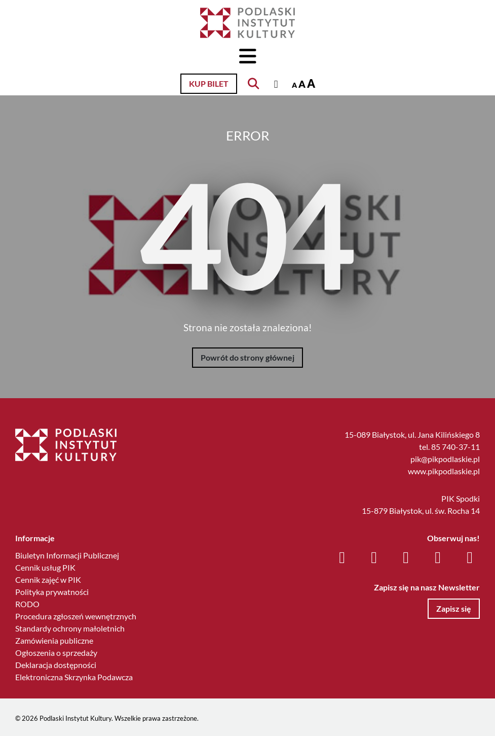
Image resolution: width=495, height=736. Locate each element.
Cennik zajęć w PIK (48, 579)
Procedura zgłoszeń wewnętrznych (75, 616)
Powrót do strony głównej (247, 357)
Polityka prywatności (52, 592)
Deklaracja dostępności (55, 665)
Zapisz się (453, 608)
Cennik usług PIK (45, 567)
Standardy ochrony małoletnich (70, 628)
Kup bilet (209, 83)
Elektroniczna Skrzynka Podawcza (74, 677)
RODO (27, 604)
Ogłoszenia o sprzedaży (56, 652)
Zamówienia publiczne (54, 640)
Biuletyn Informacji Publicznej (67, 555)
